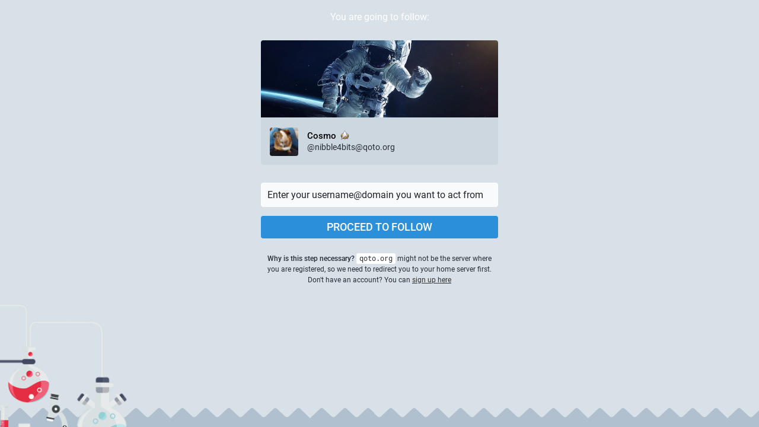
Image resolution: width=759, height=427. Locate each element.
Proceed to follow (379, 227)
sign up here (431, 280)
